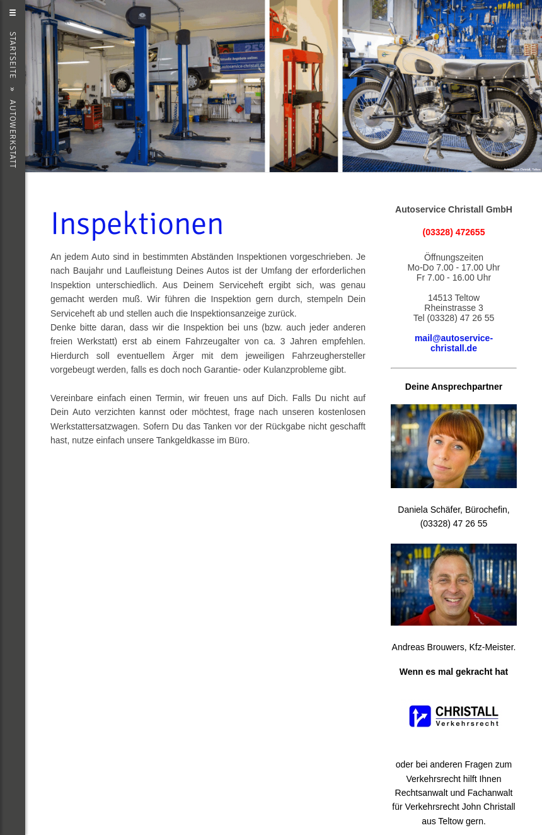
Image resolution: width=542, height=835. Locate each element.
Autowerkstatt (13, 134)
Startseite (13, 55)
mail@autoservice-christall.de (454, 343)
